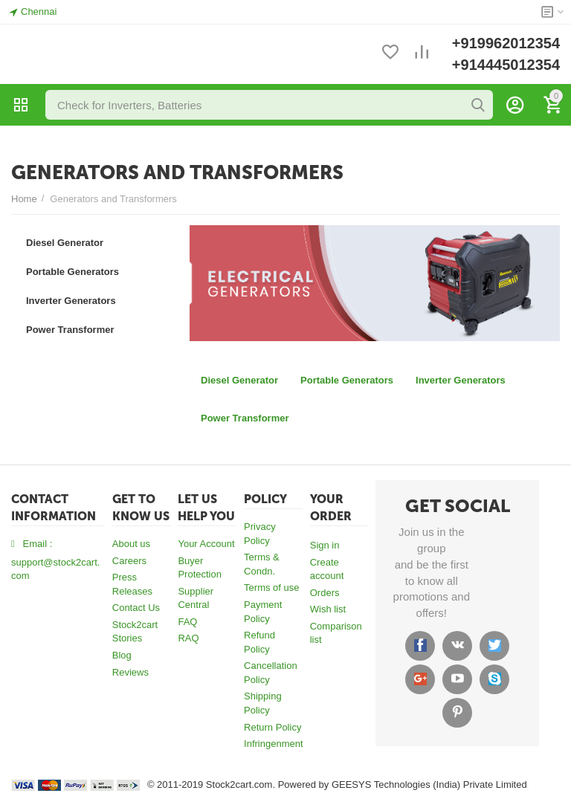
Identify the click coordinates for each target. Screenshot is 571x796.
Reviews (130, 672)
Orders (325, 592)
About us (131, 543)
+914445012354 (506, 64)
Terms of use (271, 587)
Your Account (206, 543)
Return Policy (272, 727)
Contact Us (136, 607)
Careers (129, 560)
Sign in (325, 545)
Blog (122, 655)
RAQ (188, 638)
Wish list (328, 609)
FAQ (187, 621)
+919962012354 (506, 43)
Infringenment (273, 743)
